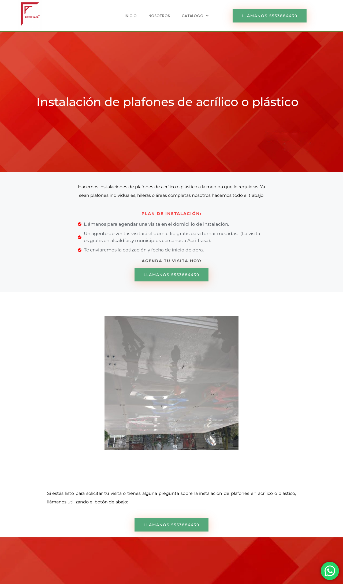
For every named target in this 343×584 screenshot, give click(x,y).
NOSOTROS (159, 15)
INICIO (131, 15)
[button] (195, 16)
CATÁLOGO (195, 15)
